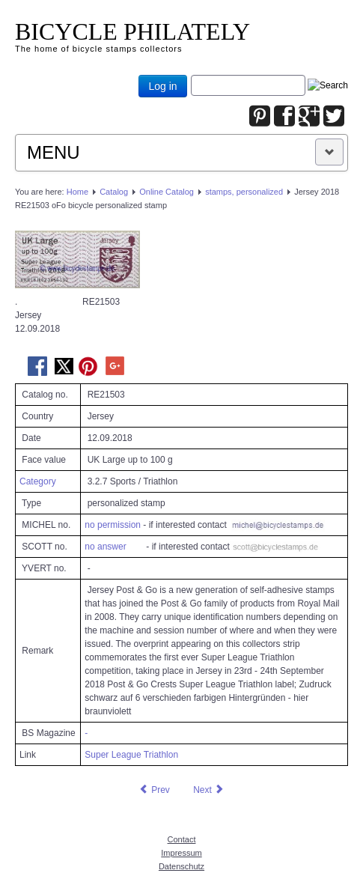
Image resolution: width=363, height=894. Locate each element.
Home (77, 191)
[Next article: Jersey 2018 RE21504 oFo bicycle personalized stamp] (209, 789)
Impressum (181, 852)
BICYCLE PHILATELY (132, 31)
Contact (182, 839)
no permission (113, 525)
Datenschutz (181, 866)
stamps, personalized (244, 191)
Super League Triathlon (131, 754)
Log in (162, 86)
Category (37, 481)
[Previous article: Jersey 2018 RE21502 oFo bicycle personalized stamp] (154, 789)
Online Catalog (166, 191)
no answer (105, 546)
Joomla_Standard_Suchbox (191, 75)
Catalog (114, 191)
